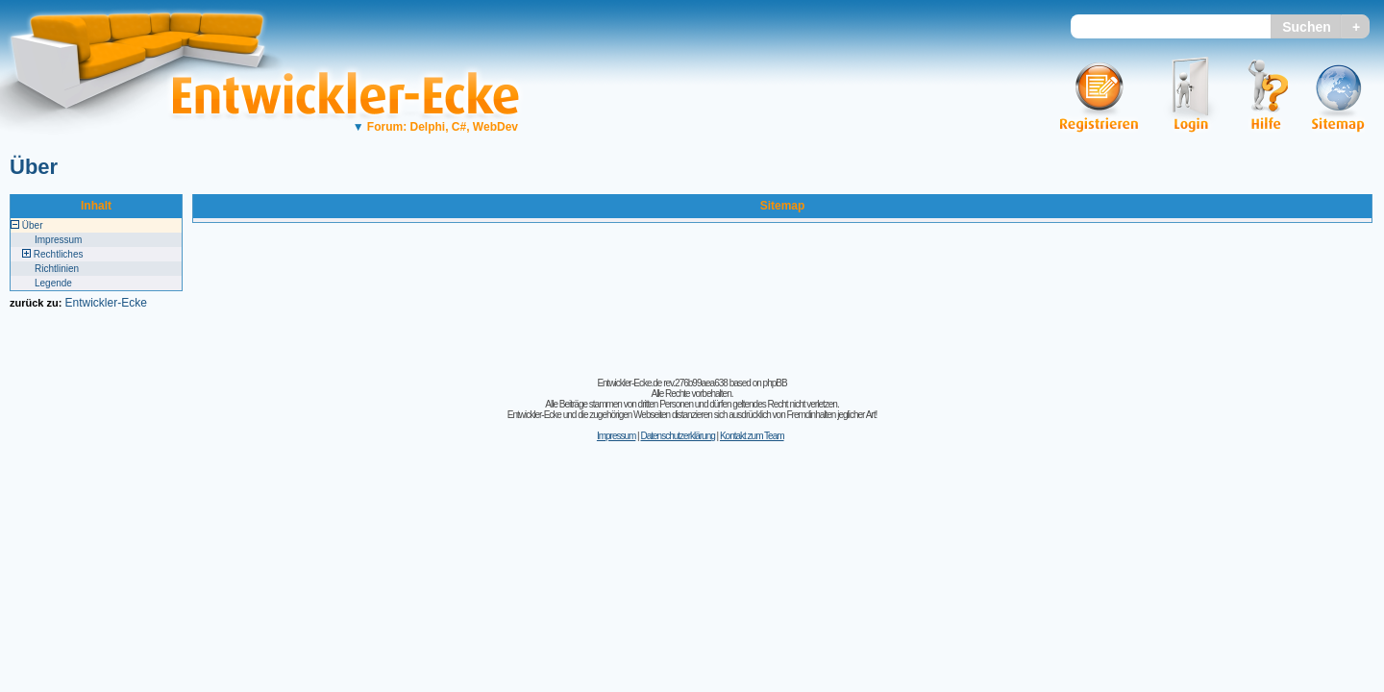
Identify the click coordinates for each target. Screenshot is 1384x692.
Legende (53, 283)
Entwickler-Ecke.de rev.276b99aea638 (662, 383)
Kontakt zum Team (752, 436)
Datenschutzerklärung (677, 436)
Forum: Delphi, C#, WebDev (435, 127)
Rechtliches (59, 254)
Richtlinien (57, 268)
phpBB (775, 383)
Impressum (58, 240)
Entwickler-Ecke (105, 302)
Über (34, 167)
